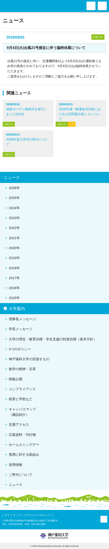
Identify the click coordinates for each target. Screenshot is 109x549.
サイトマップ (13, 515)
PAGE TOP (103, 519)
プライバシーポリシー (37, 515)
